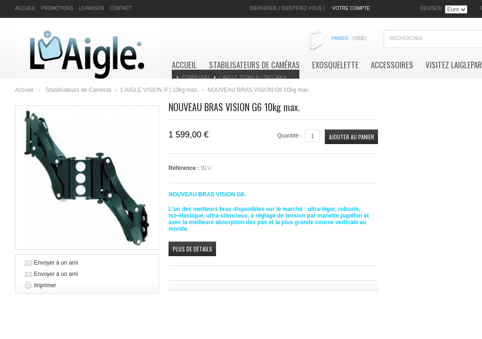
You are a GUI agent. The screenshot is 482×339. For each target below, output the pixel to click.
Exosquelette (335, 65)
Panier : (349, 38)
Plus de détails (192, 249)
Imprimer (45, 285)
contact (121, 8)
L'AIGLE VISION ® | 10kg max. (159, 90)
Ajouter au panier (351, 137)
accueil (25, 8)
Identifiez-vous (301, 8)
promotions (57, 8)
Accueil (184, 65)
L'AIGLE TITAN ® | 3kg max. (253, 77)
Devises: (431, 8)
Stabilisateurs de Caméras (254, 65)
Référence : (185, 168)
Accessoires (392, 65)
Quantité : (289, 135)
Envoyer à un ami (56, 262)
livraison (91, 8)
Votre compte (351, 8)
